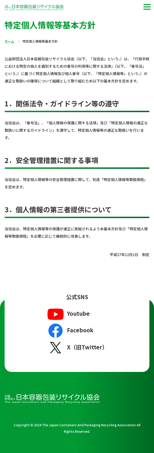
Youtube (68, 314)
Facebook (69, 331)
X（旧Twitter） (77, 348)
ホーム (9, 41)
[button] (147, 7)
